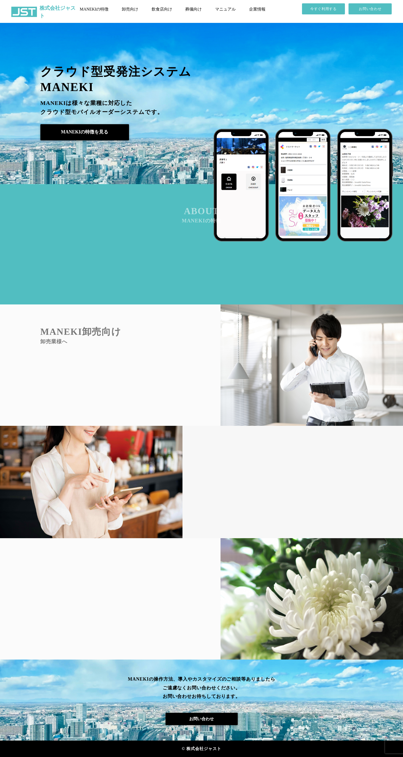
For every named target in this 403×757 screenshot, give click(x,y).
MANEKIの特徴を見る (84, 131)
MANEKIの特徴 (94, 9)
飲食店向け (162, 9)
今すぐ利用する (323, 9)
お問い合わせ (370, 9)
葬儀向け (193, 9)
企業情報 (257, 9)
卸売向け (130, 9)
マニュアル (225, 9)
